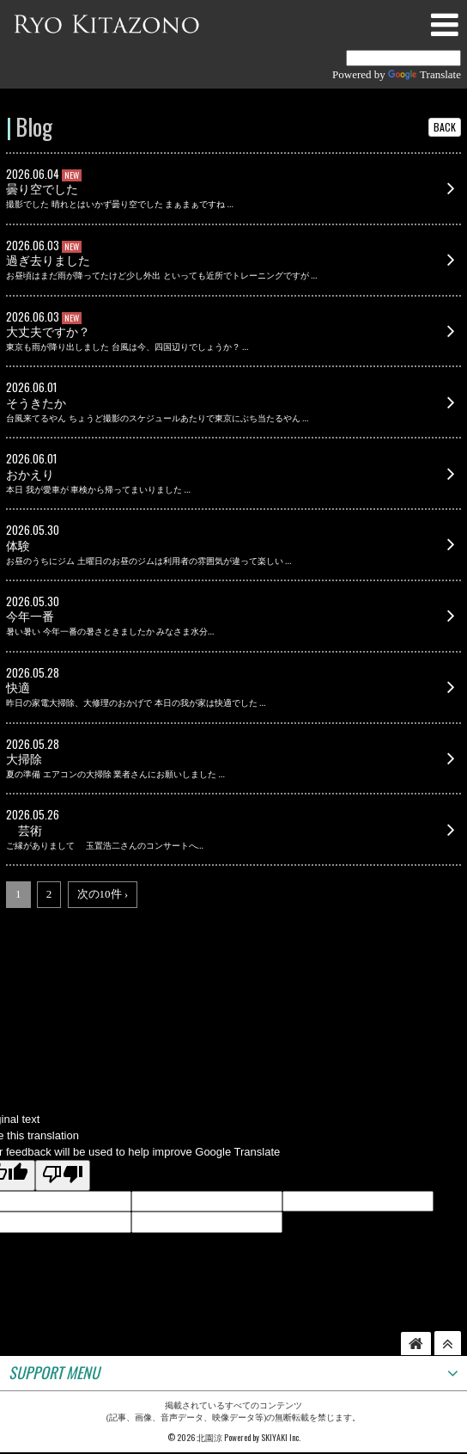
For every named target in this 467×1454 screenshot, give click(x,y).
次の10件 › (103, 893)
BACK (445, 127)
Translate (424, 74)
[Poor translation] (62, 1175)
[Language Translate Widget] (403, 58)
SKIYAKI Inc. (280, 1437)
